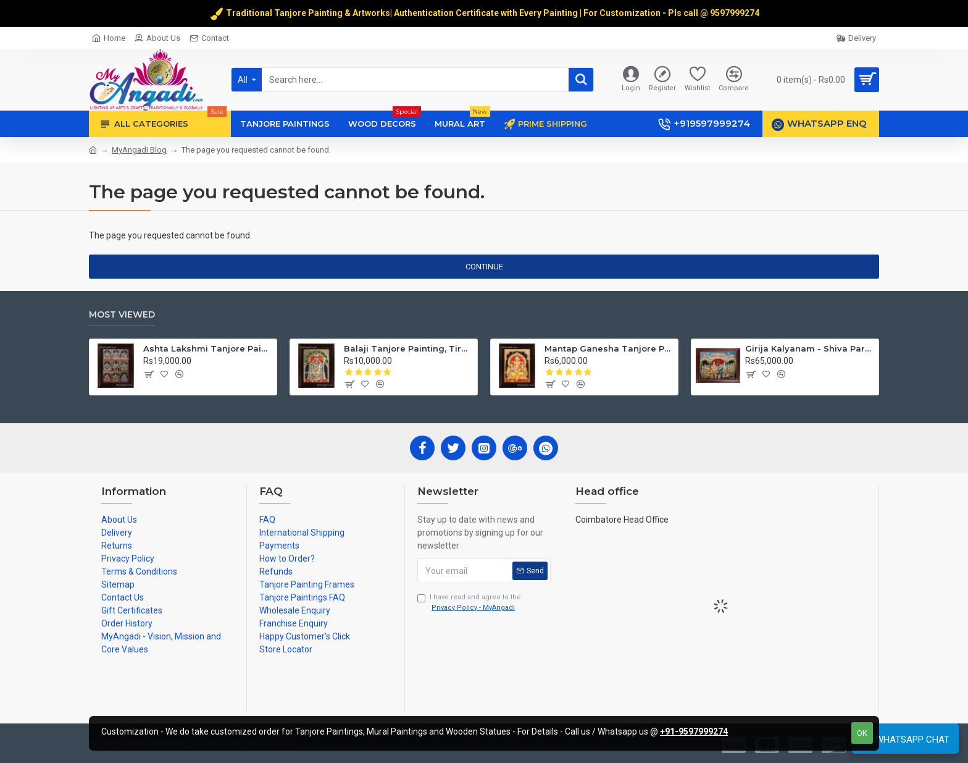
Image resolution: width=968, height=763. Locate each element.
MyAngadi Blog (139, 149)
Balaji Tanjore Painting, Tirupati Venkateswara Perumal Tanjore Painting (408, 348)
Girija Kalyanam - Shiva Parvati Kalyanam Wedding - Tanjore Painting (809, 348)
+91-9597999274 (694, 731)
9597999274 (735, 13)
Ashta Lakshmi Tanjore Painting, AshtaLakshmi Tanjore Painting (207, 348)
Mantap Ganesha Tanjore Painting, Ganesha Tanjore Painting (609, 348)
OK (862, 733)
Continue (484, 266)
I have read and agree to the (469, 603)
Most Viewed (122, 315)
